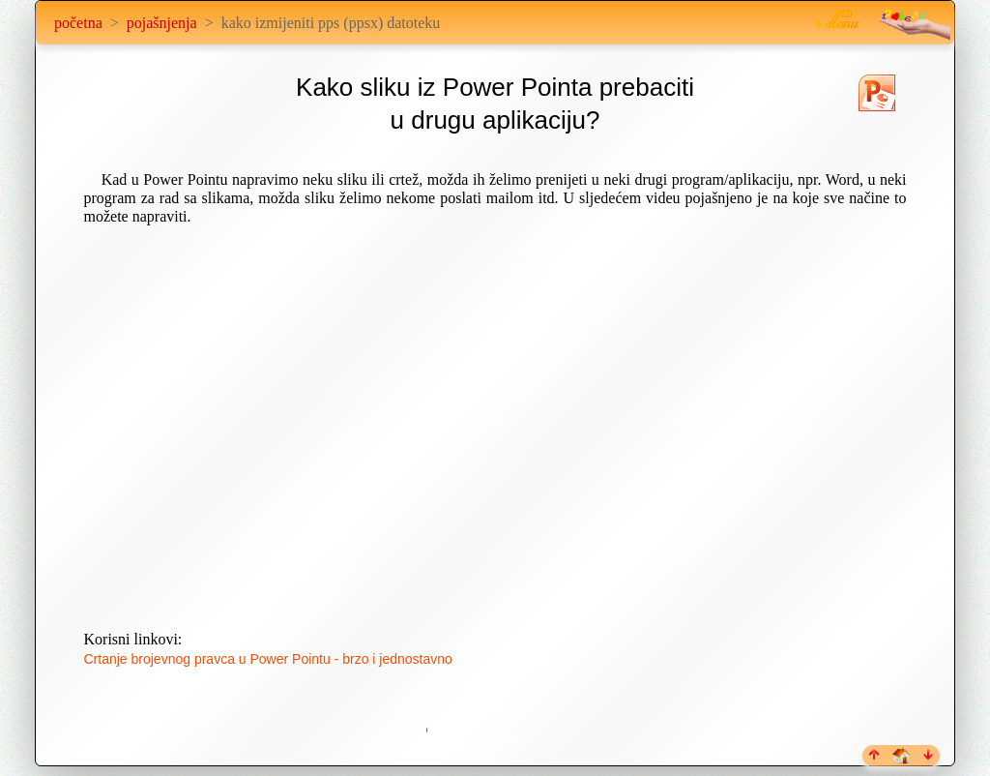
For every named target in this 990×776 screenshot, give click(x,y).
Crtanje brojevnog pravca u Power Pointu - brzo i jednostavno (268, 659)
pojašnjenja (162, 23)
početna (78, 23)
